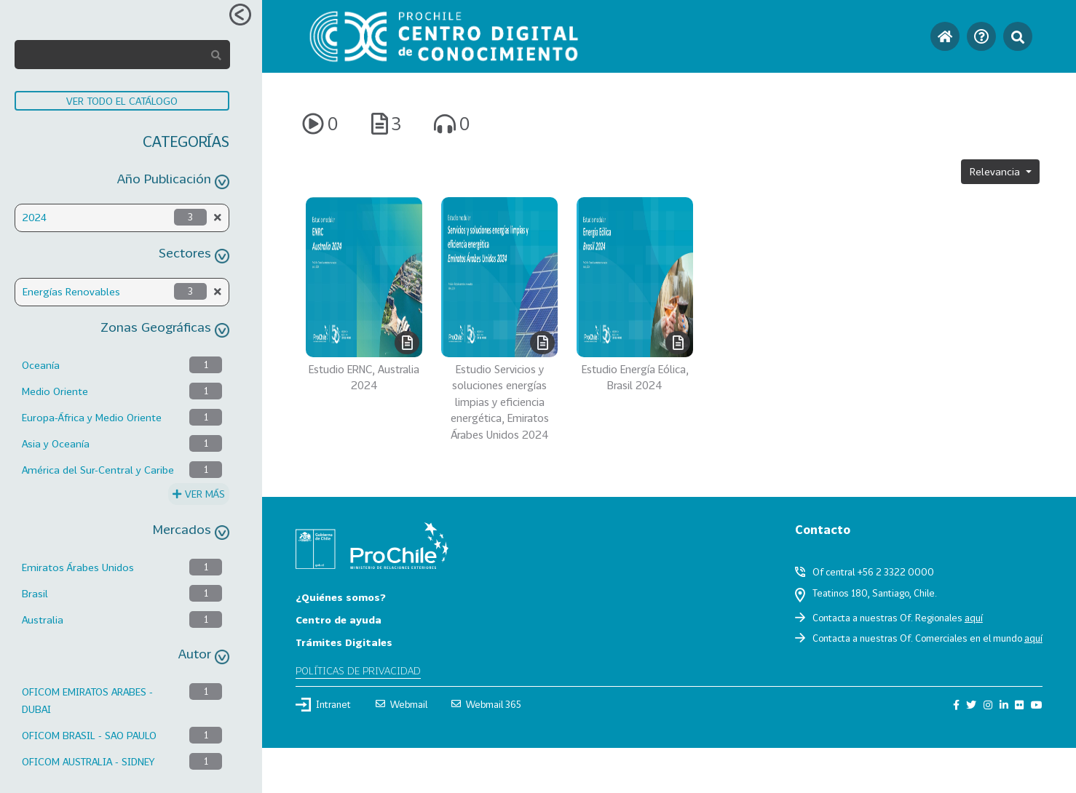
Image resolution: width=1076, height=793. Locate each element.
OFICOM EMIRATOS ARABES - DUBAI (87, 700)
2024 (35, 217)
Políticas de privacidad (358, 670)
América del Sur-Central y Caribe (98, 469)
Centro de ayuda (338, 619)
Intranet (323, 704)
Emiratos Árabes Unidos (78, 567)
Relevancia (996, 171)
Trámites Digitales (344, 642)
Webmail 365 (486, 704)
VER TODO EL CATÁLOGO (122, 101)
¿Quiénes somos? (341, 597)
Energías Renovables (71, 291)
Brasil (35, 593)
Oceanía (41, 365)
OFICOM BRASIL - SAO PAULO (89, 735)
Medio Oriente (55, 391)
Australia (42, 619)
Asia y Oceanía (56, 443)
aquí (974, 617)
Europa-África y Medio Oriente (92, 417)
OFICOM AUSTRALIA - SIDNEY (88, 761)
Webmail (401, 704)
